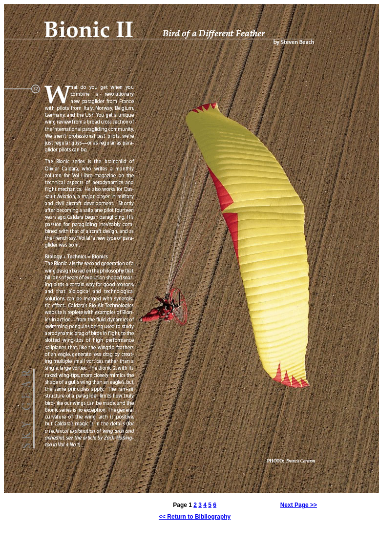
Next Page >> (298, 505)
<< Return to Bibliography (195, 516)
